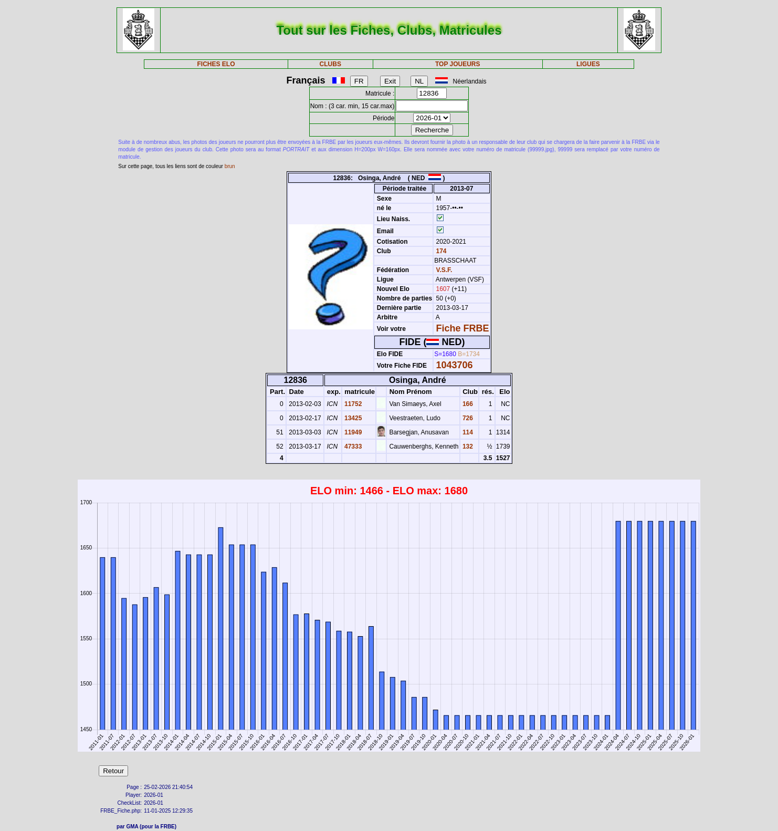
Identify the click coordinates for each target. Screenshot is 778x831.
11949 (352, 432)
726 (467, 418)
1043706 (454, 365)
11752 (352, 404)
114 (467, 432)
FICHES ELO (216, 64)
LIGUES (588, 64)
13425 (352, 418)
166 (467, 404)
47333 (352, 446)
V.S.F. (444, 270)
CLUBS (330, 64)
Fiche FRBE (462, 328)
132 (467, 446)
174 (440, 251)
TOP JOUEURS (457, 64)
